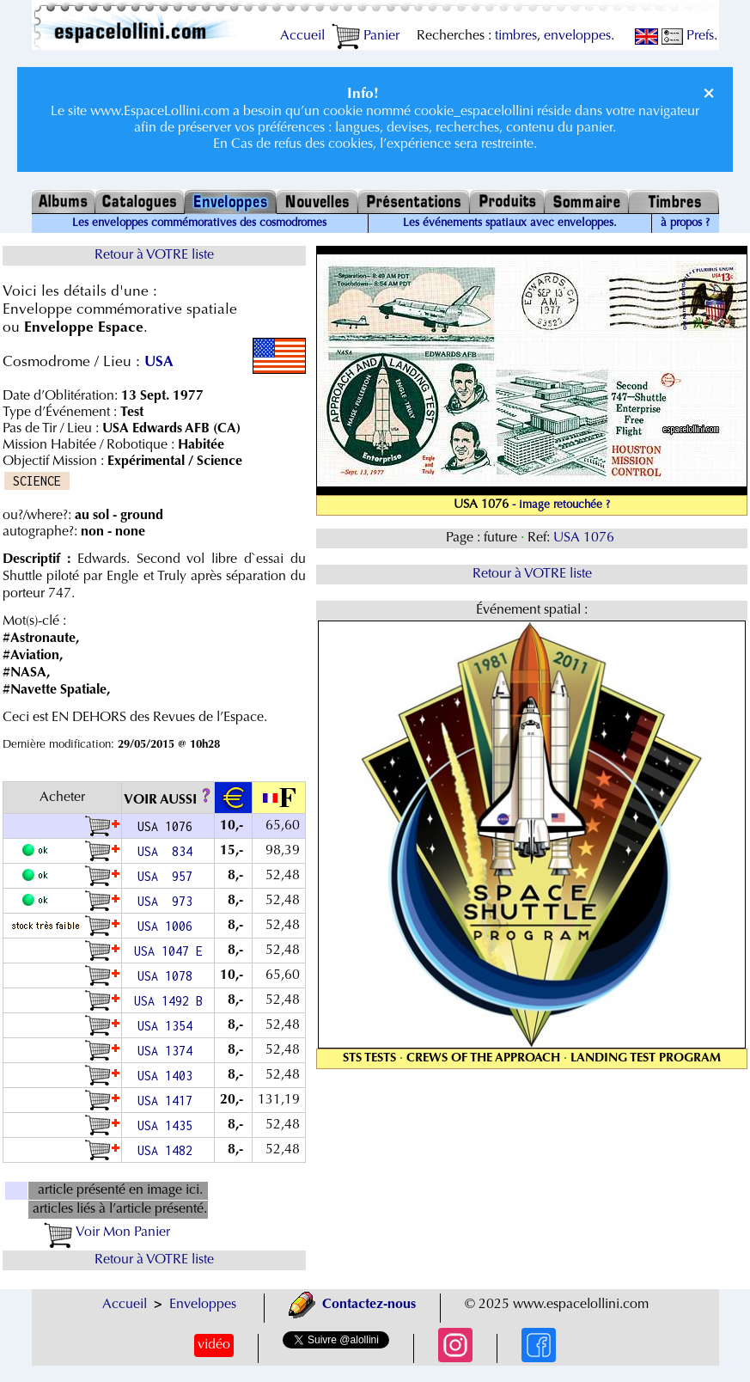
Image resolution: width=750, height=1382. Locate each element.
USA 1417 (168, 1100)
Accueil (302, 36)
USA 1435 (168, 1125)
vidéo (214, 1345)
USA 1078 (168, 976)
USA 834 (168, 851)
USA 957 (168, 876)
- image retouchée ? (561, 505)
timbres (516, 36)
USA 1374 (168, 1050)
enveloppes (577, 36)
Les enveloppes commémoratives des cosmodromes (199, 223)
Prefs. (689, 36)
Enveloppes (202, 1305)
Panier (365, 36)
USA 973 (168, 901)
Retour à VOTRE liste (154, 255)
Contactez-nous (352, 1305)
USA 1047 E (168, 951)
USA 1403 (168, 1075)
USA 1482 (168, 1150)
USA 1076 (585, 538)
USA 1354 (168, 1025)
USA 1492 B (168, 1001)
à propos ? (685, 223)
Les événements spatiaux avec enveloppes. (510, 223)
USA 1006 (168, 926)
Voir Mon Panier (107, 1232)
